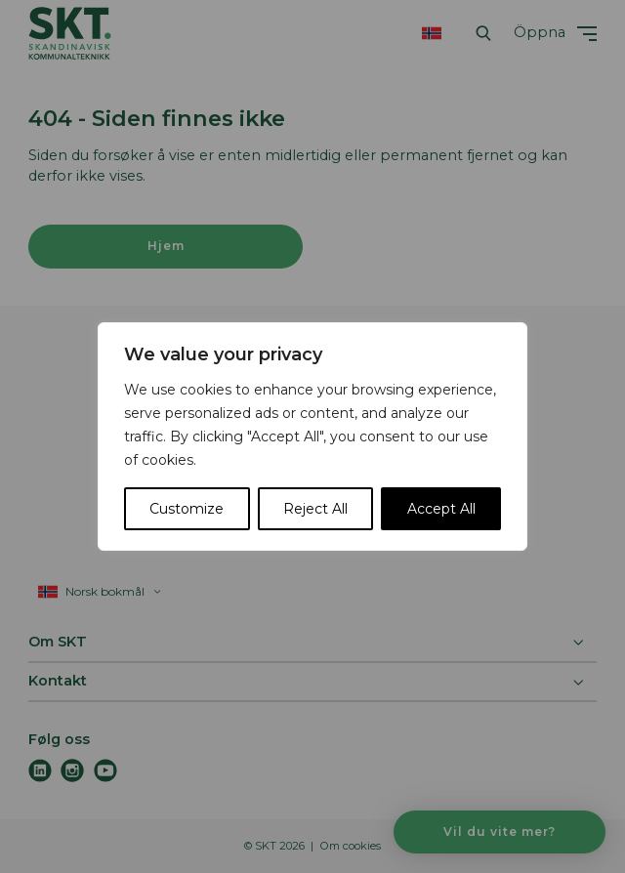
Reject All (315, 509)
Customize (186, 509)
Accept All (441, 509)
